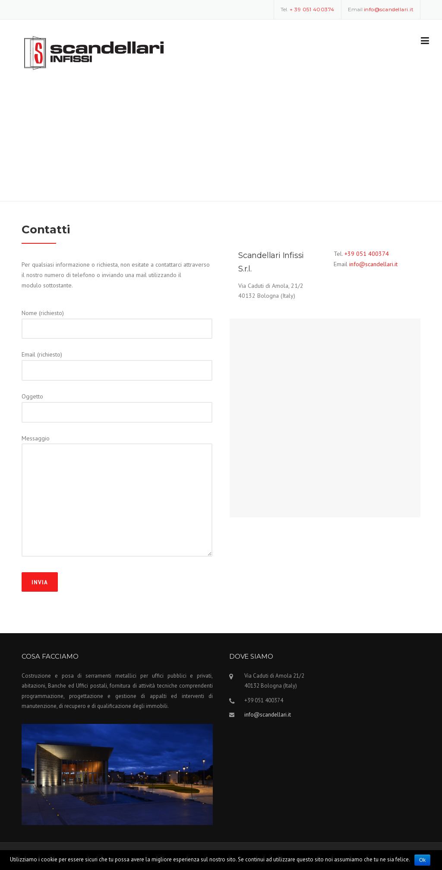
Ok (422, 860)
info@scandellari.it (373, 264)
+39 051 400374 (366, 254)
